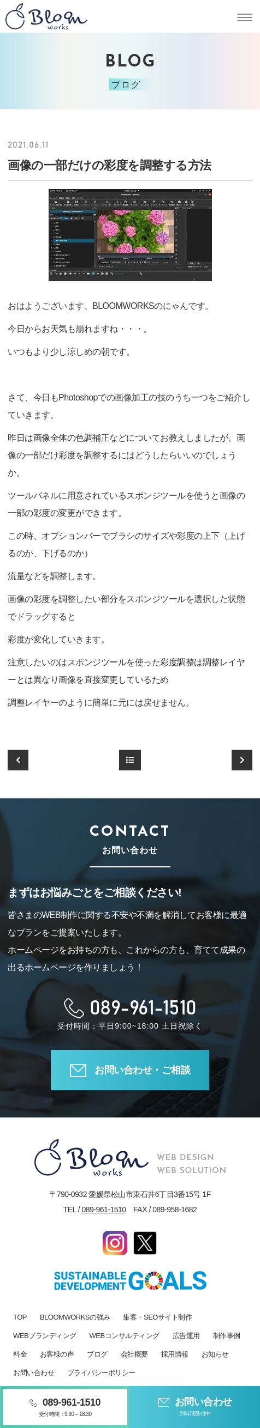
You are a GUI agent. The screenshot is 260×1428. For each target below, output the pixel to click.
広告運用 (186, 1336)
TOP (20, 1317)
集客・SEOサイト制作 (157, 1317)
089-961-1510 (103, 1209)
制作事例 (226, 1336)
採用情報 (174, 1354)
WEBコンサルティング (124, 1336)
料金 (20, 1354)
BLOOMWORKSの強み (75, 1317)
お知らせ (215, 1354)
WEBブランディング (44, 1336)
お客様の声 (57, 1354)
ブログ (97, 1354)
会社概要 (134, 1354)
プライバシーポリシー (101, 1373)
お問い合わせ (33, 1373)
